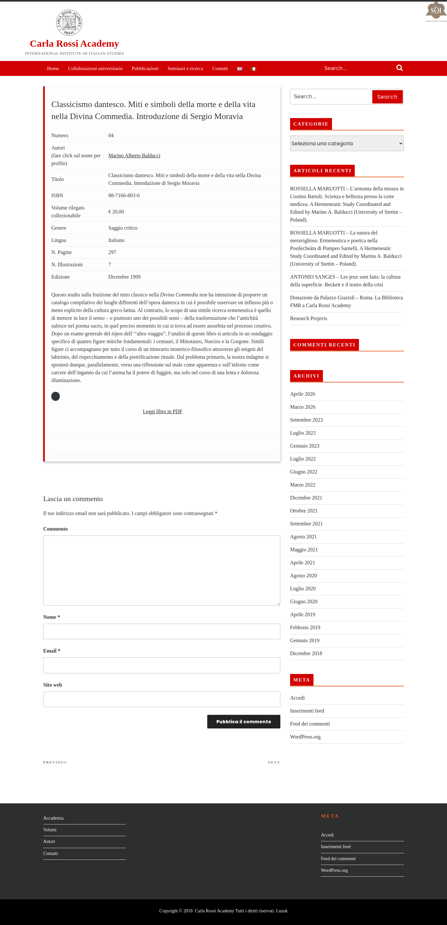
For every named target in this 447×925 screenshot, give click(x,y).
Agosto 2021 (303, 536)
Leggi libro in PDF (162, 411)
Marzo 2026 (302, 407)
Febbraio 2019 (305, 627)
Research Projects (308, 318)
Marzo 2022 (302, 484)
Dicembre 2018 (306, 653)
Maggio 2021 (304, 549)
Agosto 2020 (303, 575)
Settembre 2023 (306, 420)
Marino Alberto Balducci (134, 155)
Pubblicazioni (145, 68)
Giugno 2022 (303, 472)
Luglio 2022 (303, 459)
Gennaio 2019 (304, 640)
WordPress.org (305, 736)
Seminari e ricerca (185, 68)
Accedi (297, 698)
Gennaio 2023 (304, 446)
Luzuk (282, 910)
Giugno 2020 (303, 601)
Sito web (52, 685)
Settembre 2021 (306, 523)
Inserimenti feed (307, 711)
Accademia (53, 818)
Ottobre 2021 (304, 510)
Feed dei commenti (310, 724)
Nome (51, 617)
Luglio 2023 (303, 433)
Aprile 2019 (302, 614)
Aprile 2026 (302, 394)
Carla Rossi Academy (74, 43)
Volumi (50, 829)
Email (51, 651)
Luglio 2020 (303, 588)
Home (53, 68)
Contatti (220, 68)
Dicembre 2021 (306, 497)
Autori (49, 841)
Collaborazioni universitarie (95, 68)
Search (399, 68)
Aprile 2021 (302, 562)
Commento (55, 529)
